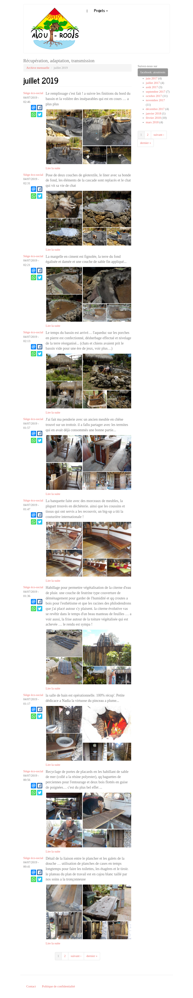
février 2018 (153, 117)
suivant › (76, 956)
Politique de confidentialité (58, 986)
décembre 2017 (155, 109)
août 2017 (152, 87)
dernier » (91, 956)
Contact (31, 986)
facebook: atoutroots (152, 72)
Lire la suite (53, 168)
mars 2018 (152, 122)
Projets (101, 10)
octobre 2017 (154, 96)
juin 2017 (151, 78)
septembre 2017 (155, 91)
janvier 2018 (153, 113)
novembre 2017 (155, 100)
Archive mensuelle (37, 67)
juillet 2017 (153, 82)
